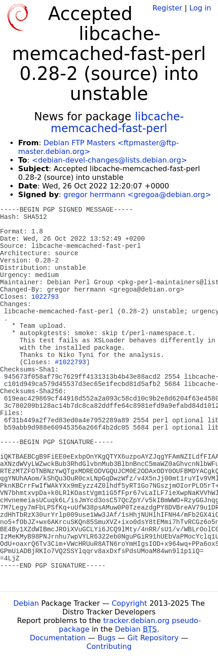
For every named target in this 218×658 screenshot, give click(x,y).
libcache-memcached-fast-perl (117, 122)
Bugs (106, 637)
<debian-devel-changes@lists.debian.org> (109, 160)
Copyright (129, 603)
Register (167, 8)
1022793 (44, 297)
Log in (200, 8)
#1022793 (70, 362)
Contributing (109, 646)
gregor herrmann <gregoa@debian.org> (137, 194)
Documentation (58, 637)
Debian (26, 603)
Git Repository (153, 637)
